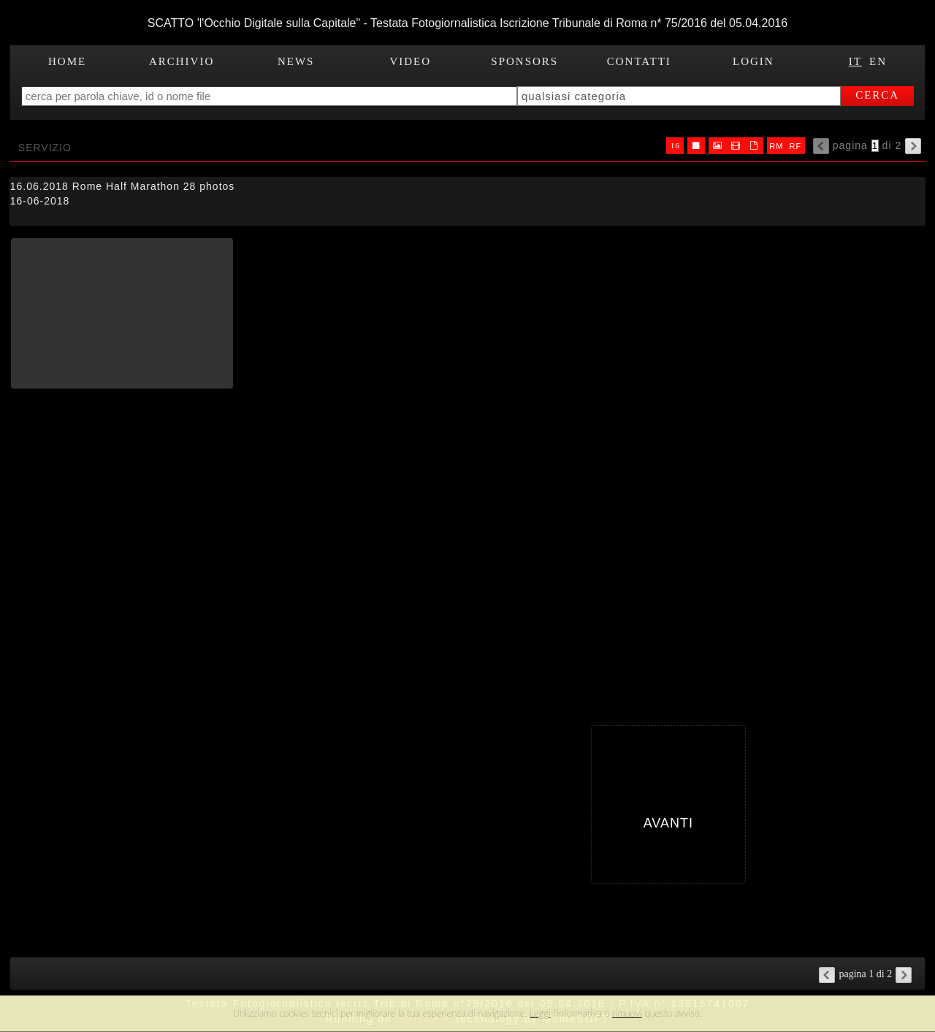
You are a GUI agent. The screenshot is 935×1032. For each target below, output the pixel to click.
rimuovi (627, 1013)
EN (878, 61)
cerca (877, 95)
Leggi (540, 1013)
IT (855, 61)
